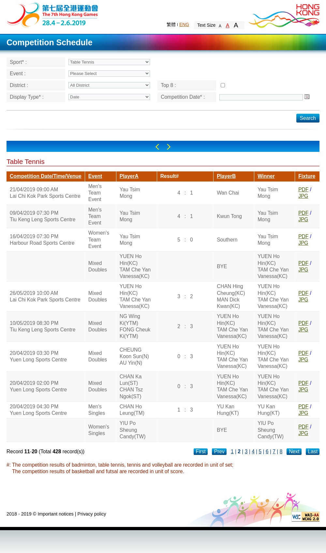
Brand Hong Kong (283, 14)
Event (95, 176)
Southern (227, 239)
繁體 (171, 24)
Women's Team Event (98, 239)
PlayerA (129, 176)
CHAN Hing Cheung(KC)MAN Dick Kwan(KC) (231, 296)
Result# (169, 176)
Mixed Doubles (97, 266)
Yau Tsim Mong (130, 193)
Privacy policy (92, 514)
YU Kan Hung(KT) (228, 410)
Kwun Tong (229, 216)
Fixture (306, 176)
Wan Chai (228, 193)
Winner (266, 176)
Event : (18, 73)
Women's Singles (98, 430)
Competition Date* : (183, 97)
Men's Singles (96, 410)
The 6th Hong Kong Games (53, 14)
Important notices (55, 514)
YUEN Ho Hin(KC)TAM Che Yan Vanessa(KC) (135, 266)
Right (168, 146)
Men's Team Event (95, 192)
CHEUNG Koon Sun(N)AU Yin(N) (134, 356)
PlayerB (226, 176)
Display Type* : (27, 97)
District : (19, 85)
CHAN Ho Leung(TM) (132, 410)
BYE (222, 266)
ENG (184, 24)
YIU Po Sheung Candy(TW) (133, 429)
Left (157, 146)
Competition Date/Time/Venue (46, 176)
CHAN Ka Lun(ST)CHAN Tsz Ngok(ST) (131, 386)
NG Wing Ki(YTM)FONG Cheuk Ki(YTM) (135, 326)
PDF (303, 189)
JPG (303, 196)
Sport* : (18, 62)
